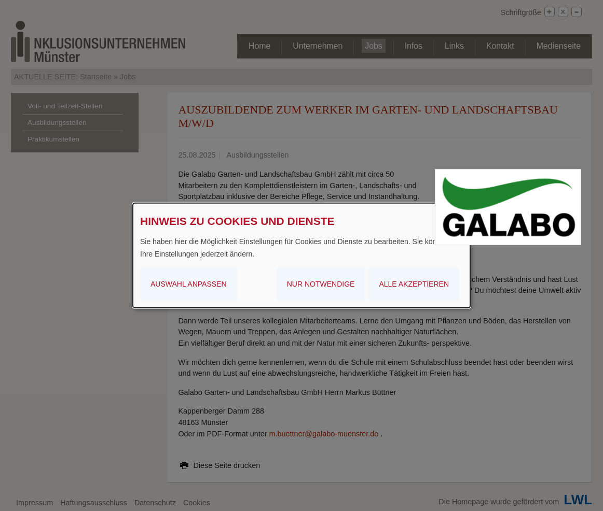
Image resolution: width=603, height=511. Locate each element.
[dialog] (301, 255)
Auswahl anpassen (188, 283)
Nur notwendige (321, 283)
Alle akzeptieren (414, 283)
